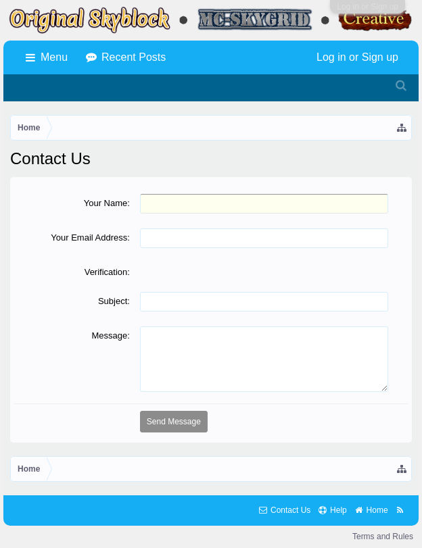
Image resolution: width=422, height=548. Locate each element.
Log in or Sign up (367, 6)
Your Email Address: (90, 237)
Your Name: (107, 203)
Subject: (114, 301)
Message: (111, 335)
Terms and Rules (382, 536)
